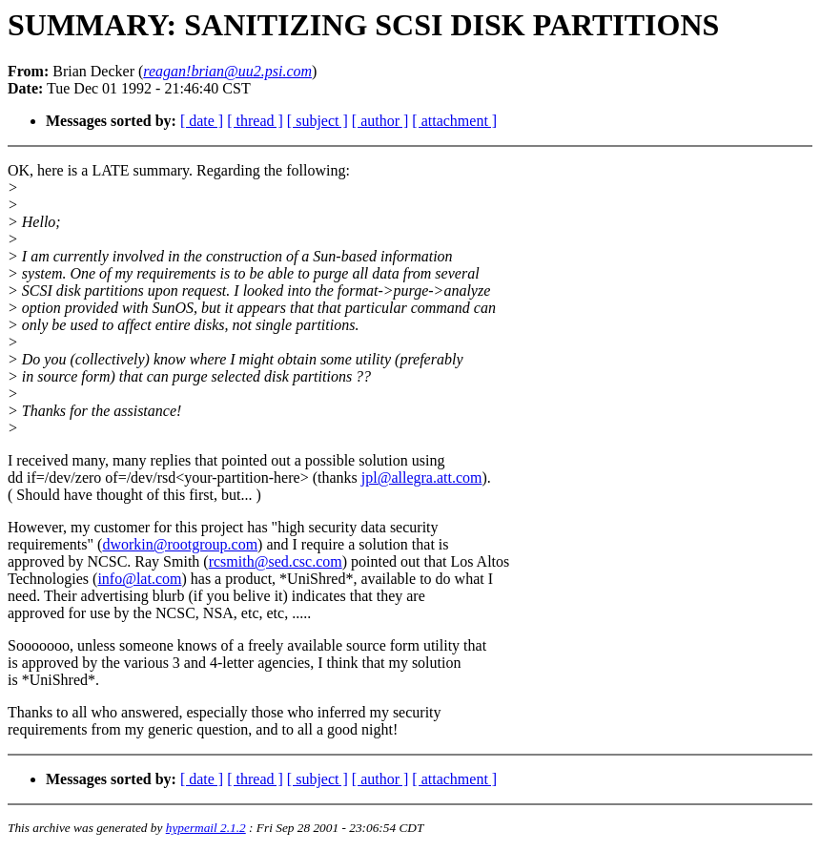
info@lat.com (139, 579)
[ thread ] (255, 121)
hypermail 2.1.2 (206, 827)
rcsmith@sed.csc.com (275, 561)
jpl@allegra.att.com (421, 477)
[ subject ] (317, 121)
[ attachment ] (454, 121)
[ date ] (201, 121)
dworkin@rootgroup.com (179, 544)
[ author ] (380, 121)
